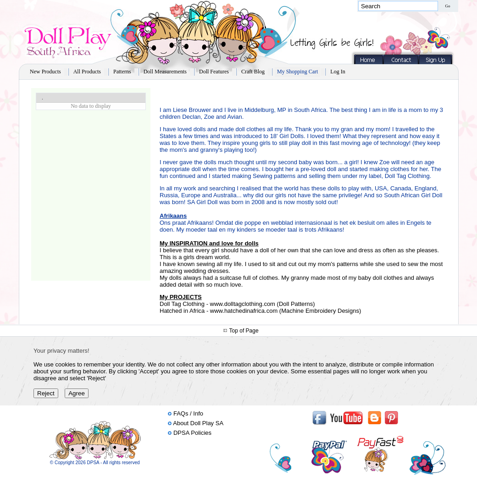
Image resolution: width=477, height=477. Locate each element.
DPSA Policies (192, 432)
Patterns (122, 71)
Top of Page (244, 330)
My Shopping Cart (297, 71)
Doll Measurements (165, 71)
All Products (87, 71)
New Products (45, 71)
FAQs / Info (188, 413)
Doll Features (214, 71)
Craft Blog (253, 71)
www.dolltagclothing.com (242, 303)
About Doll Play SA (198, 423)
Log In (337, 71)
